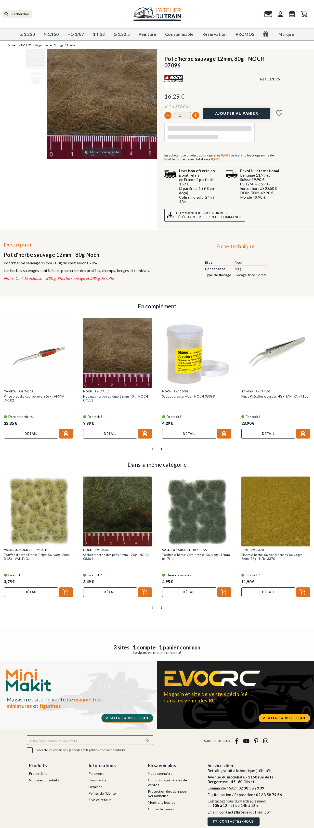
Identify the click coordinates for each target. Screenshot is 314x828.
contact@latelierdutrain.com (245, 812)
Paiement (96, 773)
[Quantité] (182, 115)
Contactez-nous (161, 809)
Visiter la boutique (127, 718)
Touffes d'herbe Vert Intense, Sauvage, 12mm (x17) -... (196, 557)
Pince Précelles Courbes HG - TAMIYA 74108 (275, 396)
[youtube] (246, 741)
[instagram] (265, 741)
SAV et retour (100, 800)
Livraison (96, 787)
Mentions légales (161, 802)
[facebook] (237, 741)
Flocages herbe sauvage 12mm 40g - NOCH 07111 (115, 398)
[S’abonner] (146, 740)
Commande (97, 780)
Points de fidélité (102, 793)
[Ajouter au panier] (236, 113)
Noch (81, 262)
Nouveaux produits (44, 780)
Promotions (38, 773)
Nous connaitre (160, 773)
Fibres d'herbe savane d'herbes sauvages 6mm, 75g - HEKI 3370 (271, 557)
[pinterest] (256, 741)
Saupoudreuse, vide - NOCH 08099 (188, 396)
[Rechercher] (17, 14)
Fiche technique (235, 246)
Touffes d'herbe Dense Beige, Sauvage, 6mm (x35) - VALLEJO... (37, 557)
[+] (195, 115)
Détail (31, 434)
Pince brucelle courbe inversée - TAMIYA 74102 (34, 398)
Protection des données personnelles (167, 793)
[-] (167, 115)
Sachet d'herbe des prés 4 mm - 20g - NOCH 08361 (116, 557)
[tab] (235, 247)
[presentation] (152, 447)
